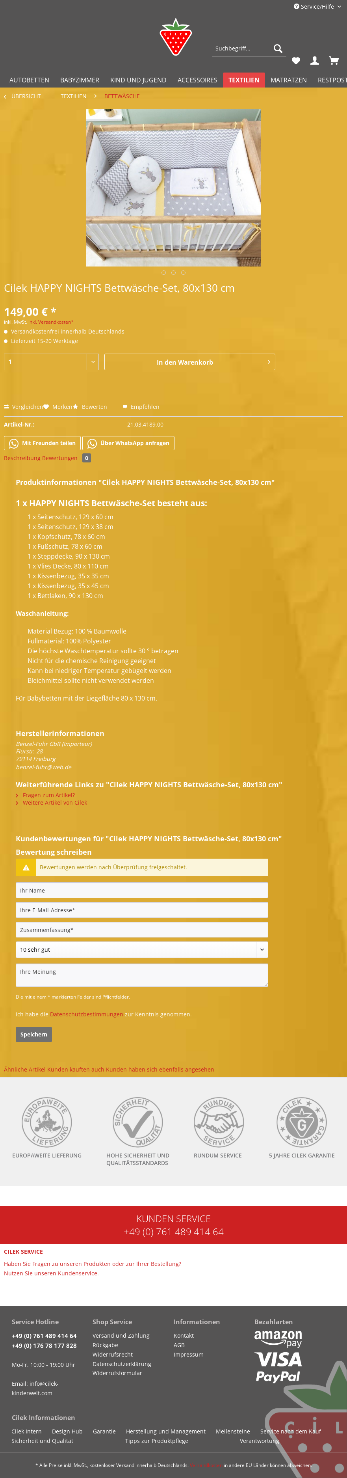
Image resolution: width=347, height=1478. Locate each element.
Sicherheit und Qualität (42, 1440)
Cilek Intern (26, 1431)
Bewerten (90, 406)
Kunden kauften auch (75, 1069)
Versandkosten (206, 1465)
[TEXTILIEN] (244, 80)
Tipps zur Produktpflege (156, 1440)
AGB (179, 1345)
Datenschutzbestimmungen (86, 1014)
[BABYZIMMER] (80, 80)
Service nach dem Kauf (290, 1431)
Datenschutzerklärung (122, 1364)
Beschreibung (22, 458)
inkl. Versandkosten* (51, 322)
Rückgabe (105, 1345)
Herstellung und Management (166, 1431)
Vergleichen (23, 406)
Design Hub (67, 1431)
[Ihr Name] (142, 890)
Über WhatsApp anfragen (128, 443)
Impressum (189, 1354)
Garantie (104, 1431)
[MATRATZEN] (288, 80)
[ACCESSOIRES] (197, 80)
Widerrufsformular (117, 1373)
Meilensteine (233, 1431)
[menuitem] (249, 52)
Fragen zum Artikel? (45, 795)
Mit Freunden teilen (42, 443)
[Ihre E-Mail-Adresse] (142, 910)
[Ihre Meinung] (142, 975)
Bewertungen (66, 458)
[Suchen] (278, 48)
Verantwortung (259, 1440)
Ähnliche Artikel (25, 1069)
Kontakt (184, 1335)
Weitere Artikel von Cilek (51, 802)
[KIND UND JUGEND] (138, 80)
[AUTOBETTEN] (29, 80)
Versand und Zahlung (121, 1335)
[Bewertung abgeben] (142, 949)
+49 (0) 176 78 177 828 (44, 1345)
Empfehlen (141, 406)
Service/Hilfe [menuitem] (315, 6)
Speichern (33, 1034)
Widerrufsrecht (113, 1354)
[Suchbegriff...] (249, 48)
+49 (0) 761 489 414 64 (174, 1231)
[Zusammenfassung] (142, 929)
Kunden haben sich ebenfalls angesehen (160, 1069)
